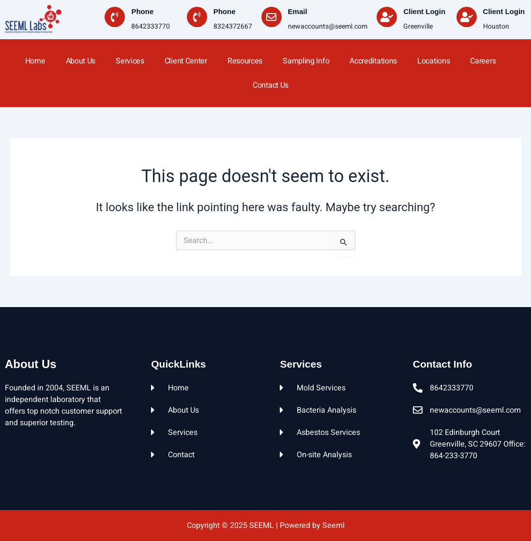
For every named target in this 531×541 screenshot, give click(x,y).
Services (130, 61)
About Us (81, 61)
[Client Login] (387, 17)
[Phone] (115, 17)
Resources (245, 61)
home (35, 61)
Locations (433, 61)
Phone (142, 11)
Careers (483, 61)
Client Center (186, 61)
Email (297, 11)
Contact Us (270, 85)
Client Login (424, 11)
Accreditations (373, 61)
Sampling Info (306, 61)
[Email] (271, 17)
